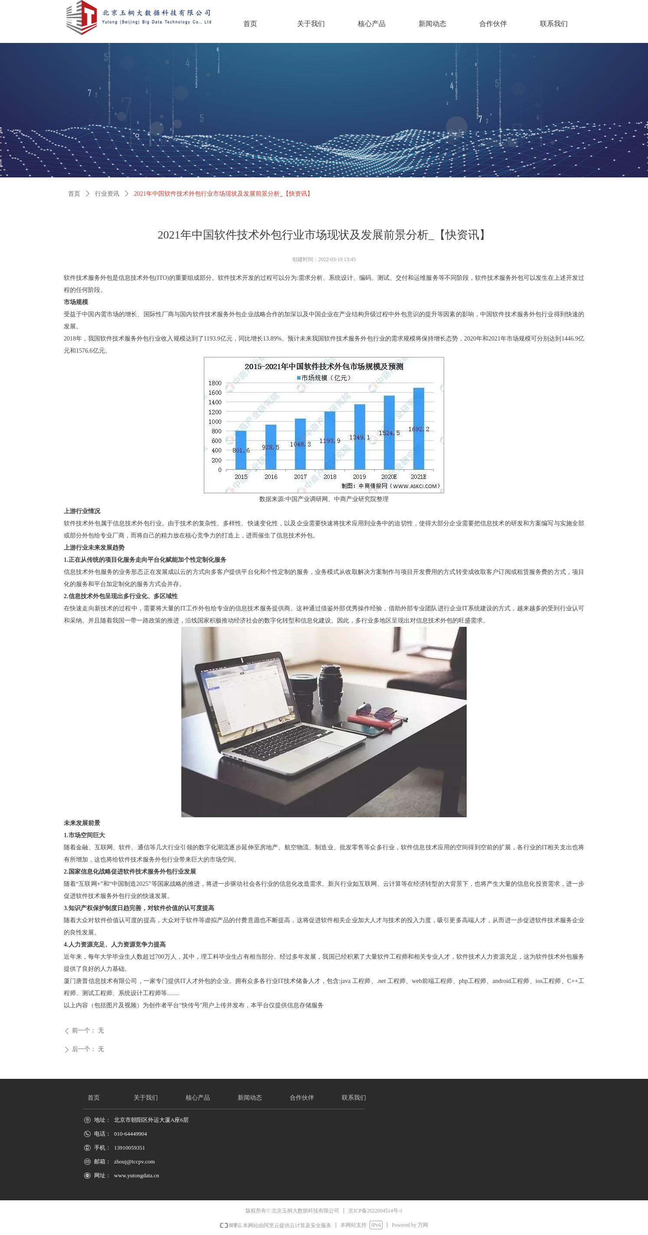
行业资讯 (107, 193)
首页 (74, 193)
